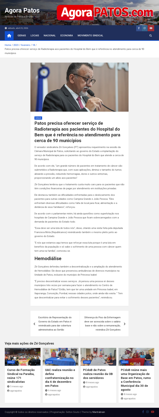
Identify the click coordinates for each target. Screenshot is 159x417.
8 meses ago (91, 382)
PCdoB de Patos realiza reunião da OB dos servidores (98, 374)
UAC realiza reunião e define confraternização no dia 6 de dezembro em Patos (60, 378)
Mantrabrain (98, 412)
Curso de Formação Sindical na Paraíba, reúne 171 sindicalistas (21, 376)
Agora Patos (22, 10)
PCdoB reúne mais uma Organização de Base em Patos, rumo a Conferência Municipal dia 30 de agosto (136, 379)
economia (66, 35)
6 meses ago (53, 390)
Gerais (22, 35)
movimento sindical (90, 35)
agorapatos (14, 390)
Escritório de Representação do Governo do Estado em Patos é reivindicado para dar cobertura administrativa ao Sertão (55, 323)
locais (35, 35)
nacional (50, 35)
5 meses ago (15, 386)
